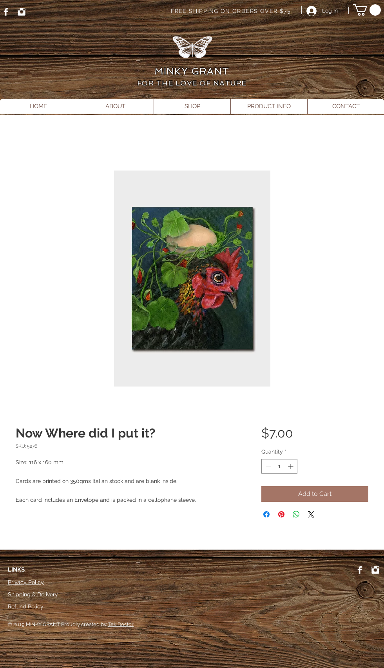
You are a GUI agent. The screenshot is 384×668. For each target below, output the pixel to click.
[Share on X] (311, 514)
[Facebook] (6, 12)
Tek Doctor (121, 624)
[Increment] (291, 466)
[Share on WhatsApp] (296, 514)
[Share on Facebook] (266, 514)
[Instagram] (21, 12)
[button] (367, 10)
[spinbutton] (279, 466)
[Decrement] (267, 466)
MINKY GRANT (191, 71)
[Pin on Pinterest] (281, 514)
